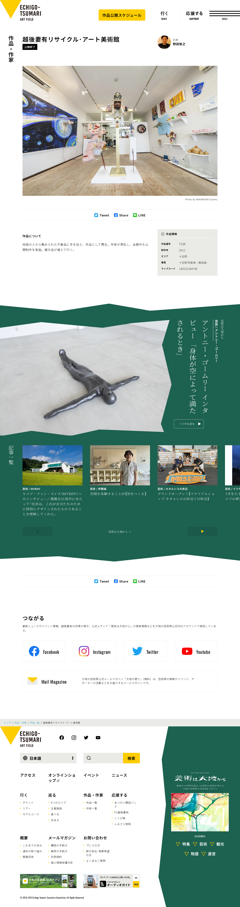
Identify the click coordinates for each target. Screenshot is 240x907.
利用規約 (56, 857)
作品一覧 (35, 723)
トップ (7, 723)
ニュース (119, 775)
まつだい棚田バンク (125, 804)
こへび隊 (119, 818)
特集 (186, 844)
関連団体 (28, 857)
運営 (212, 853)
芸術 (203, 844)
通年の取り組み (32, 851)
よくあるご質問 (96, 861)
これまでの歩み (32, 845)
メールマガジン (62, 837)
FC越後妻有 (121, 812)
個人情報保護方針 (62, 862)
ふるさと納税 (122, 824)
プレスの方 (93, 845)
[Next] (203, 531)
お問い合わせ (95, 837)
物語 (195, 853)
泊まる (55, 820)
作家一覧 (91, 808)
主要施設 (56, 808)
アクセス (28, 775)
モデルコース (31, 814)
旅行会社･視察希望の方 (98, 853)
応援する (120, 795)
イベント (91, 775)
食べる (55, 814)
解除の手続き (59, 851)
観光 (220, 844)
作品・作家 (11, 48)
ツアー (27, 808)
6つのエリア (58, 802)
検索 (131, 758)
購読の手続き (59, 845)
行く (24, 795)
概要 (24, 837)
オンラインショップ (62, 777)
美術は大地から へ (119, 531)
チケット (28, 802)
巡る (52, 795)
